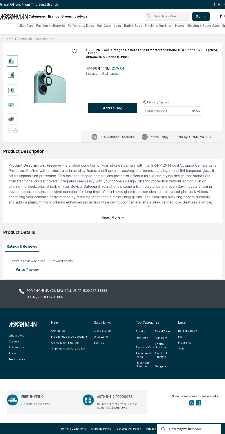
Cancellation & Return (65, 342)
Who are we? (17, 335)
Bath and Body (187, 330)
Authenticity (16, 347)
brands (53, 16)
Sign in (201, 16)
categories (37, 16)
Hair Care (104, 25)
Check (196, 111)
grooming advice (74, 16)
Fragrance (185, 342)
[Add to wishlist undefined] (74, 51)
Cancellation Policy (128, 428)
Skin (181, 348)
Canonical (24, 39)
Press (12, 353)
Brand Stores (102, 330)
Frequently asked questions (69, 336)
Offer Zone (101, 336)
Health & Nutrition (158, 25)
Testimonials (17, 359)
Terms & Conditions (73, 428)
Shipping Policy (101, 428)
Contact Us (58, 330)
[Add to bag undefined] (112, 108)
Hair (180, 336)
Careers (14, 341)
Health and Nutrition (143, 364)
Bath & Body (133, 25)
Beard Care (162, 331)
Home (179, 25)
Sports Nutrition (160, 345)
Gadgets (160, 366)
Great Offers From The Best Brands (29, 4)
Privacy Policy (155, 428)
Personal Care (145, 347)
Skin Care (26, 25)
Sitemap (99, 342)
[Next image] (15, 130)
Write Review (27, 269)
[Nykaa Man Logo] (13, 15)
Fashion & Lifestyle (50, 25)
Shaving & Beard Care (203, 25)
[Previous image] (9, 130)
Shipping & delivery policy (68, 348)
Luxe (117, 25)
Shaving (141, 331)
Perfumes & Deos (81, 25)
